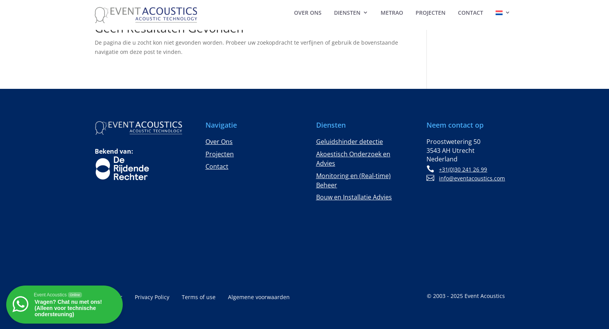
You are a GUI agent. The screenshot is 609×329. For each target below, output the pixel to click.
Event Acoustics (485, 296)
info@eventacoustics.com (472, 178)
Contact (470, 12)
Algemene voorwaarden (259, 297)
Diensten (347, 12)
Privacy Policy (152, 297)
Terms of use (199, 297)
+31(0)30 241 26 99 (463, 169)
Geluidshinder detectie (349, 141)
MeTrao (392, 12)
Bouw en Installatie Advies (354, 197)
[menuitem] (503, 14)
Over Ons (308, 12)
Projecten (430, 12)
